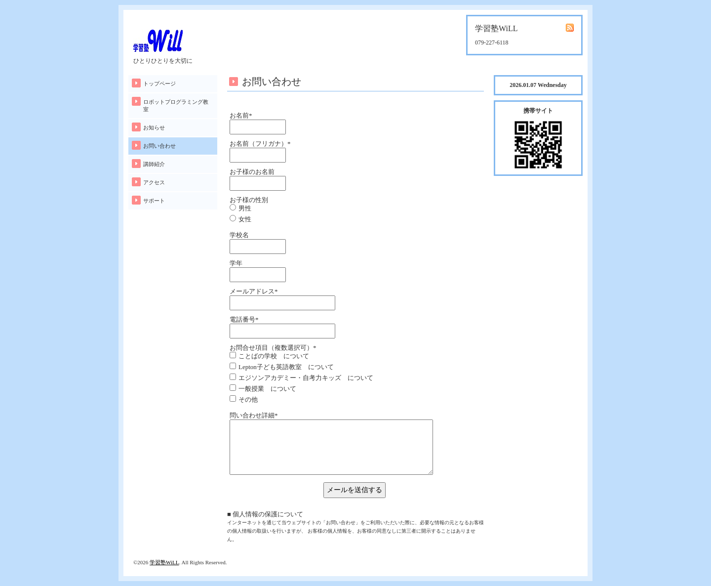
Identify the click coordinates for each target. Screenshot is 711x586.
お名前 (241, 115)
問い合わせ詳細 (254, 415)
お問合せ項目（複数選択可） (273, 347)
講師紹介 (154, 164)
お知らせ (154, 127)
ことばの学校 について (273, 356)
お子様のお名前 (252, 171)
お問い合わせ (159, 146)
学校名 (239, 235)
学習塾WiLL (164, 562)
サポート (154, 201)
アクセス (154, 182)
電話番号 (244, 319)
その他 (248, 399)
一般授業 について (267, 388)
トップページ (159, 83)
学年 (236, 263)
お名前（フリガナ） (260, 143)
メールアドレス (254, 291)
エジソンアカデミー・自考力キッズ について (305, 377)
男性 (244, 208)
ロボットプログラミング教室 (175, 105)
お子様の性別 (249, 200)
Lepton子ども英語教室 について (286, 367)
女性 (244, 219)
